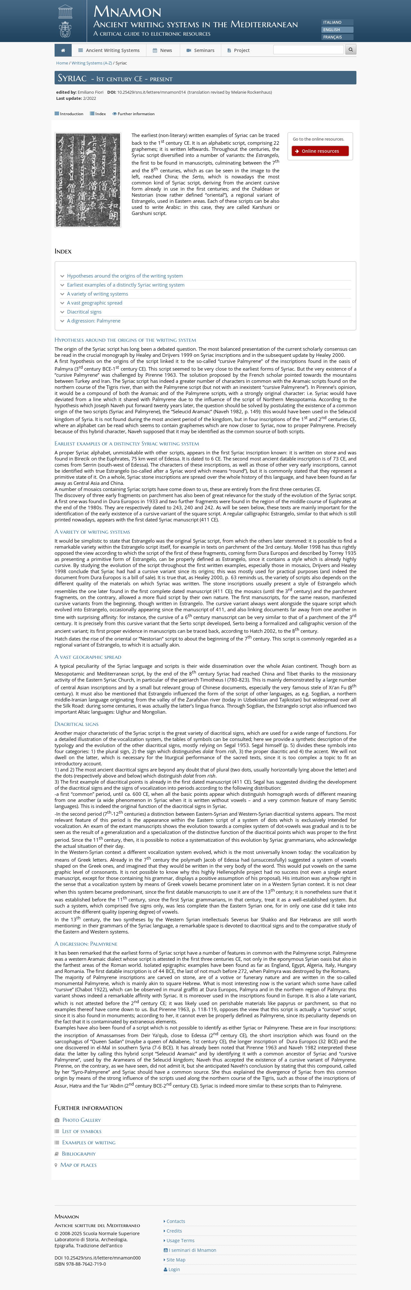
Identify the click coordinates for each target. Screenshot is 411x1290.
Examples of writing (89, 1142)
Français (332, 37)
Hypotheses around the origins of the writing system (125, 275)
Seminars (200, 50)
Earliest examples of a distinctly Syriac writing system (126, 284)
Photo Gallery (82, 1119)
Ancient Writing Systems (109, 50)
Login (172, 1269)
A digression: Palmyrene (93, 320)
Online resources (317, 151)
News (163, 50)
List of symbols (81, 1131)
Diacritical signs (84, 311)
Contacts (174, 1221)
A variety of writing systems (97, 293)
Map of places (78, 1164)
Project (239, 50)
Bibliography (79, 1153)
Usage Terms (179, 1240)
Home (62, 63)
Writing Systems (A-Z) (92, 63)
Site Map (175, 1260)
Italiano (332, 22)
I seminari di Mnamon (190, 1250)
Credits (173, 1231)
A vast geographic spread (94, 302)
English (331, 29)
